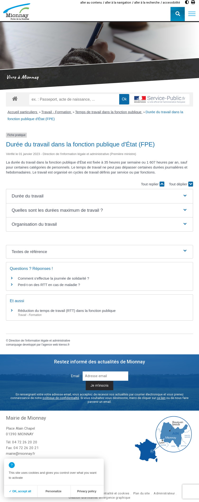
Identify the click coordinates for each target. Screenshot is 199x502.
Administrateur (164, 493)
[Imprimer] (193, 2)
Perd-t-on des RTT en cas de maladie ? (49, 285)
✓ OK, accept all (20, 491)
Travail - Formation (56, 112)
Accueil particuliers (23, 112)
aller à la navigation (118, 2)
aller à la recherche (147, 2)
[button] (192, 14)
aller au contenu (91, 2)
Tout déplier (181, 184)
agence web (50, 344)
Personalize (54, 491)
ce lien (161, 398)
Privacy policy (86, 491)
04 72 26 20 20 (24, 442)
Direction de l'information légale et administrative (39, 340)
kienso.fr (64, 344)
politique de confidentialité (61, 398)
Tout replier (152, 184)
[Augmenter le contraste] (187, 2)
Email (75, 376)
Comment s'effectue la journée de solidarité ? (53, 278)
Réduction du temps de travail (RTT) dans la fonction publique (67, 311)
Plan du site (141, 493)
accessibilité (171, 2)
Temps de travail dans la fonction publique (108, 112)
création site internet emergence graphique (99, 497)
